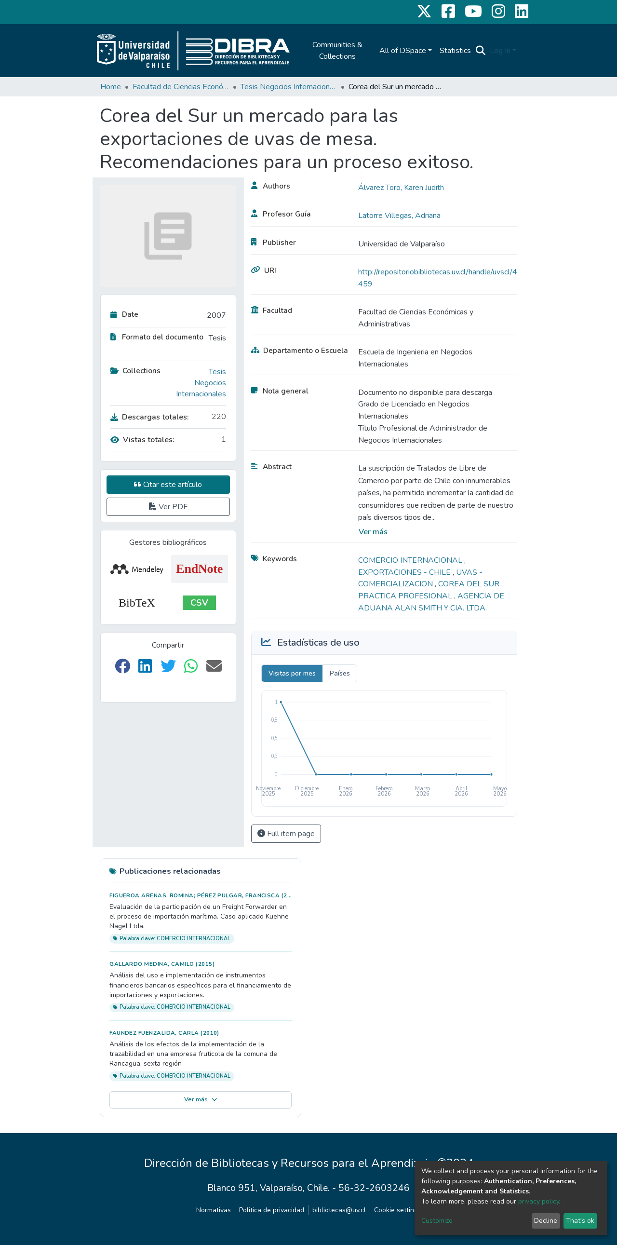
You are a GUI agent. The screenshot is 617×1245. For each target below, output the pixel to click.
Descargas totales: (149, 417)
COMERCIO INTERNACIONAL (411, 560)
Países (340, 673)
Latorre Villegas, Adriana (399, 215)
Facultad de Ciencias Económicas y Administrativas (181, 86)
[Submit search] (481, 50)
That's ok (580, 1220)
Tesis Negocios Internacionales (289, 86)
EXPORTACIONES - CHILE (405, 572)
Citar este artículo (168, 484)
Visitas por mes (292, 673)
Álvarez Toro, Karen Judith (401, 187)
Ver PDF (168, 506)
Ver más (373, 532)
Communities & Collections (337, 51)
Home (110, 86)
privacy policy (538, 1201)
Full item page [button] (286, 833)
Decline (545, 1220)
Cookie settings (397, 1210)
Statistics (455, 50)
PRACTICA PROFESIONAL (406, 596)
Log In (500, 50)
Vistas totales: (142, 439)
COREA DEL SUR (469, 584)
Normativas (213, 1210)
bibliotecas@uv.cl (339, 1210)
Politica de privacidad (271, 1210)
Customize (437, 1220)
